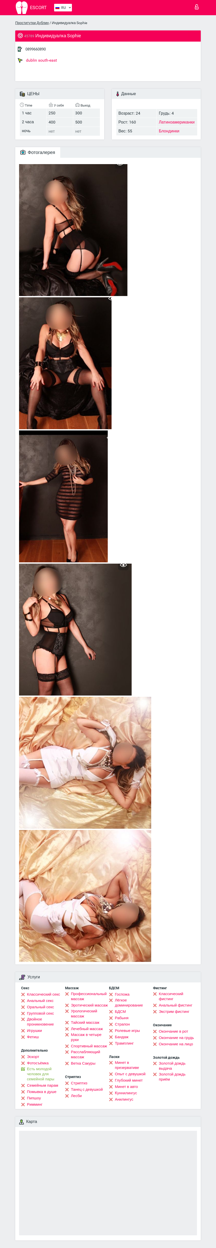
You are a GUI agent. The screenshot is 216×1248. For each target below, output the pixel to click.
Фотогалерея (37, 152)
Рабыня (122, 1018)
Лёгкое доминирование (129, 1003)
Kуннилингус (126, 1093)
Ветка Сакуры (83, 1063)
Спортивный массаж (89, 1046)
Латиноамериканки (177, 122)
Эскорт (33, 1056)
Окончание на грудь (176, 1037)
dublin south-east (37, 60)
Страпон (122, 1024)
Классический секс (43, 994)
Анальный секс (40, 1000)
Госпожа (122, 994)
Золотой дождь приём (172, 1077)
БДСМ (120, 1011)
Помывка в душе (41, 1091)
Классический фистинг (171, 996)
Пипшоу (34, 1098)
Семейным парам (42, 1085)
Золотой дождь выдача (172, 1066)
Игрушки (34, 1030)
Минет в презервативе (127, 1065)
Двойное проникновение (40, 1022)
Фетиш (33, 1037)
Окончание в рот (173, 1031)
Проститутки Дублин (32, 23)
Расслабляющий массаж (85, 1054)
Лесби (76, 1096)
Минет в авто (126, 1086)
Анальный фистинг (175, 1005)
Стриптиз (79, 1083)
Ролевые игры (127, 1030)
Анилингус (124, 1099)
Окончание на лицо (176, 1044)
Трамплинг (124, 1043)
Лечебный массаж (87, 1029)
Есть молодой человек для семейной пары (40, 1074)
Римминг (34, 1104)
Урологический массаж (84, 1013)
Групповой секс (40, 1013)
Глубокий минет (129, 1080)
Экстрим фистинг (174, 1011)
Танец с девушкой (87, 1089)
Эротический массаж (89, 1005)
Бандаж (122, 1037)
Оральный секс (40, 1007)
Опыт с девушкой (130, 1074)
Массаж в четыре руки (86, 1037)
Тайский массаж (85, 1022)
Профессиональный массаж (89, 996)
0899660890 (35, 49)
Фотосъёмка (38, 1063)
